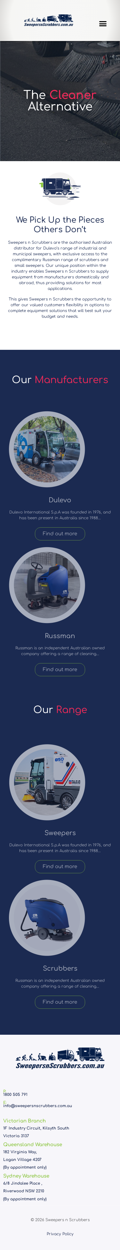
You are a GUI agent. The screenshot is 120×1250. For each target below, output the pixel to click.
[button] (103, 24)
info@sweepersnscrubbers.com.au (37, 1105)
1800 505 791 (15, 1094)
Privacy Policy (60, 1234)
